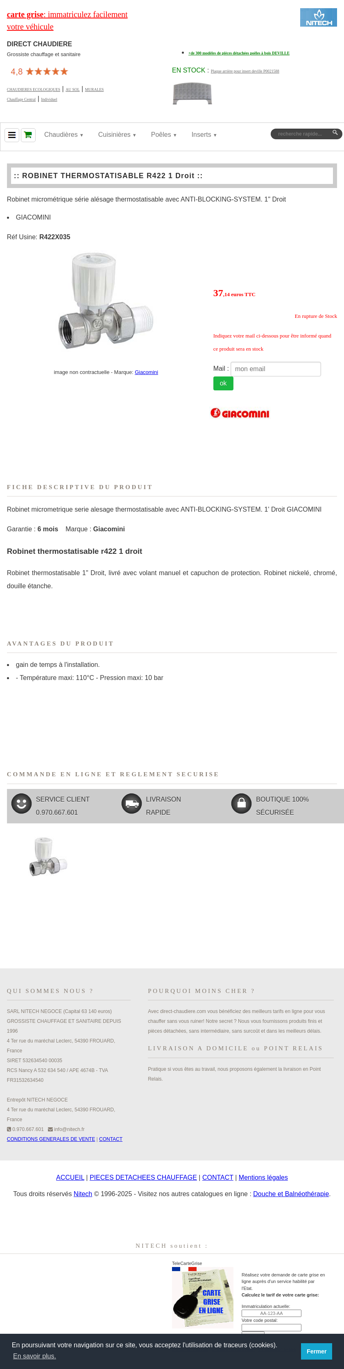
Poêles (161, 134)
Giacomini (146, 372)
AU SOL (72, 89)
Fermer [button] (317, 1351)
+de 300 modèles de (239, 53)
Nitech (83, 1193)
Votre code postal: (260, 1320)
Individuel (49, 99)
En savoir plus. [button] (34, 1356)
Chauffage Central (21, 99)
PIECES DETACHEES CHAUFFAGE (143, 1177)
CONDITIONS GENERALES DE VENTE (51, 1139)
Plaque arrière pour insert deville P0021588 (245, 71)
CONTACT (110, 1139)
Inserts (201, 134)
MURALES (94, 89)
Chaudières (61, 134)
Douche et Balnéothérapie (291, 1193)
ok (223, 383)
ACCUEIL (70, 1177)
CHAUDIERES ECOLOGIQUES (33, 89)
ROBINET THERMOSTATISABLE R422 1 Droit (108, 176)
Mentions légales (263, 1177)
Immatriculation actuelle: (266, 1306)
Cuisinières (114, 134)
